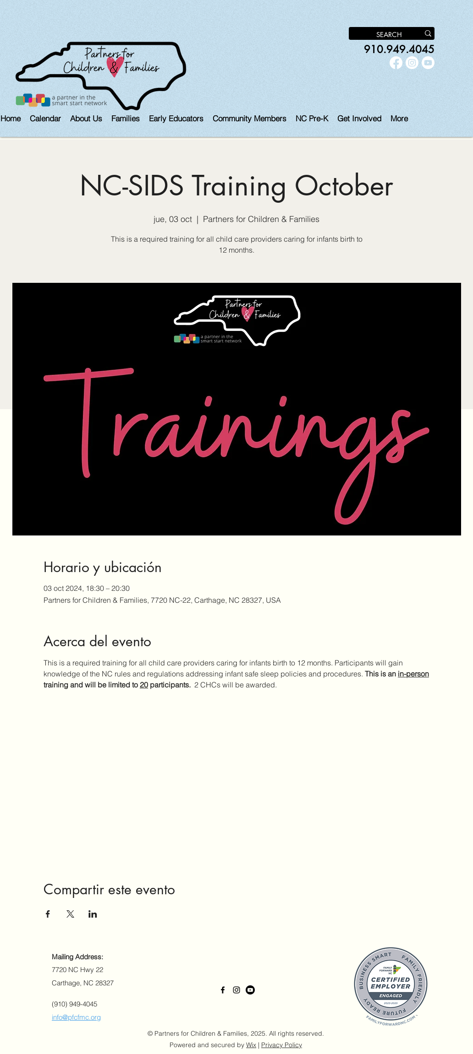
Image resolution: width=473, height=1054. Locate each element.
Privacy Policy (281, 1045)
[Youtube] (428, 62)
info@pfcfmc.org (76, 1017)
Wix (251, 1045)
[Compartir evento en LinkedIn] (92, 914)
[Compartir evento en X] (70, 914)
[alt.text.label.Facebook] (396, 62)
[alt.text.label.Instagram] (412, 62)
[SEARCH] (377, 35)
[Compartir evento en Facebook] (48, 914)
